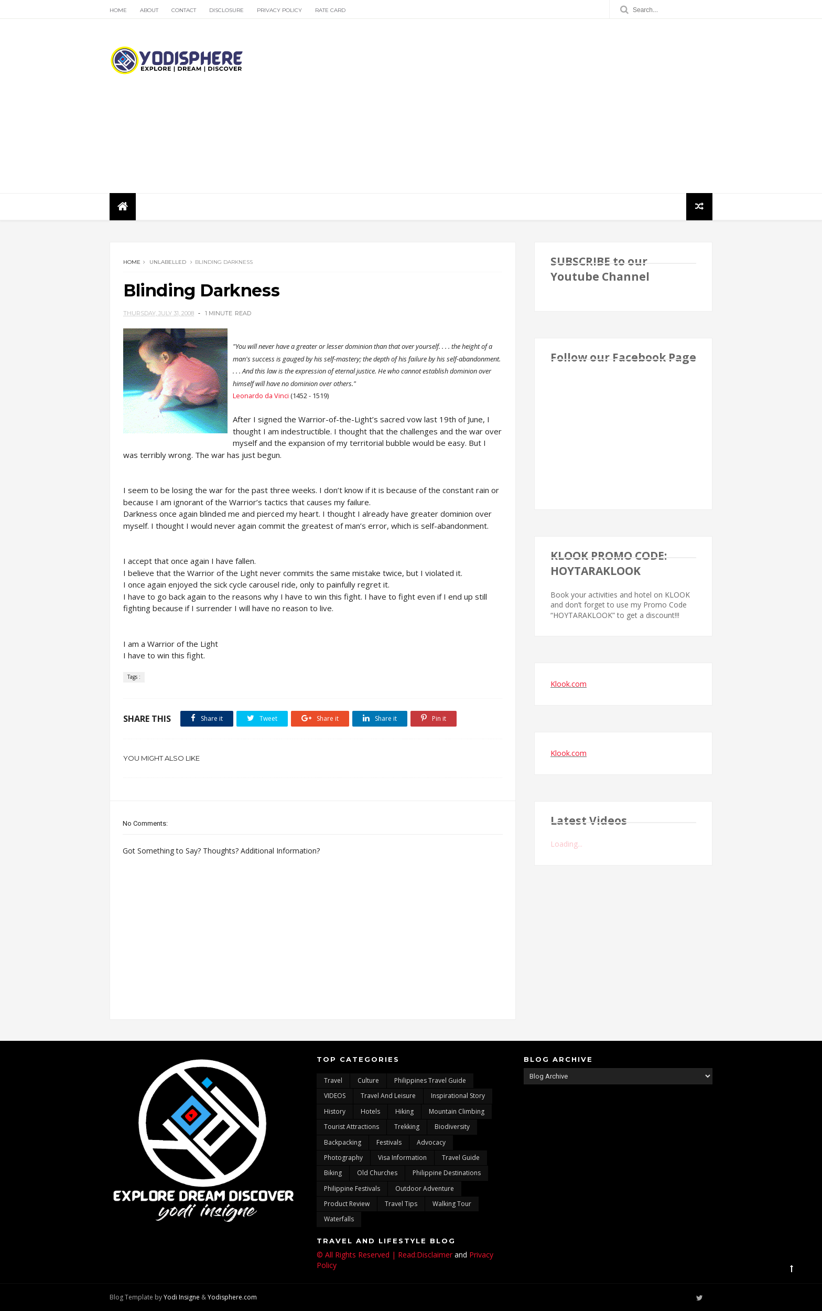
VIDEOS (334, 1095)
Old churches (377, 1172)
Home (118, 10)
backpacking (342, 1142)
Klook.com (568, 684)
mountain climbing (456, 1111)
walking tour (451, 1203)
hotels (370, 1111)
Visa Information (402, 1157)
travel (333, 1080)
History (334, 1111)
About (149, 10)
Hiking (404, 1111)
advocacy (431, 1142)
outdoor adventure (424, 1188)
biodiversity (452, 1126)
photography (343, 1157)
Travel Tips (401, 1203)
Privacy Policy (279, 10)
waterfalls (339, 1218)
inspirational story (458, 1095)
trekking (406, 1126)
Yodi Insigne (182, 1297)
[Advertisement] (521, 106)
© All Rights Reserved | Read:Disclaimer (384, 1255)
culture (368, 1080)
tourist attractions (351, 1126)
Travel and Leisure (388, 1095)
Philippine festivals (352, 1188)
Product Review (347, 1203)
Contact (183, 10)
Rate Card (330, 10)
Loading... (566, 844)
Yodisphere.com (232, 1297)
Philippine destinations (447, 1172)
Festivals (389, 1142)
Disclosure (226, 10)
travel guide (461, 1157)
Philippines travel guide (430, 1080)
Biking (333, 1172)
